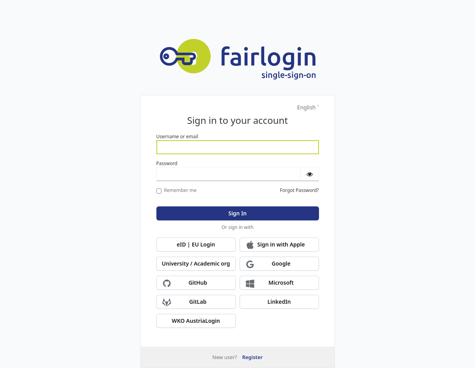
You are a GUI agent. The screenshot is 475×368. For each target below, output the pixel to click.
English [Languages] (306, 107)
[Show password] (309, 174)
